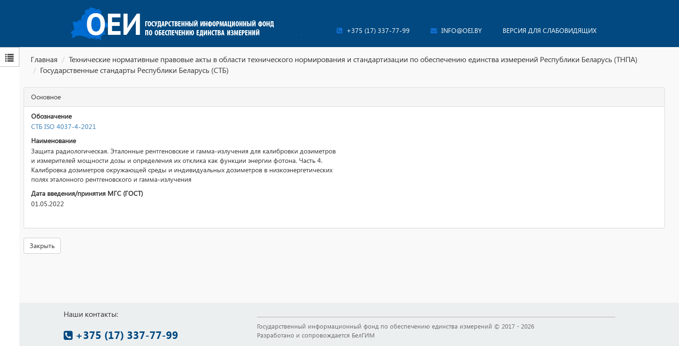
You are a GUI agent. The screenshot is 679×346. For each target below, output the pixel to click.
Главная (44, 59)
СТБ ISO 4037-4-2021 (63, 126)
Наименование (53, 140)
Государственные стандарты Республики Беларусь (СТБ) (134, 70)
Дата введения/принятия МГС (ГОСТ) (87, 193)
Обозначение (51, 116)
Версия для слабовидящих (549, 30)
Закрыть (42, 245)
